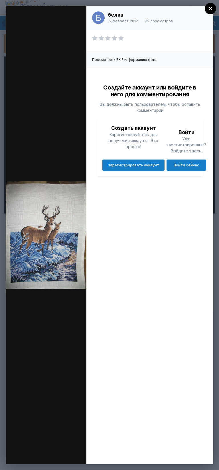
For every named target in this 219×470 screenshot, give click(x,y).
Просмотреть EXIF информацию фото (124, 59)
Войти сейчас (186, 165)
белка (115, 15)
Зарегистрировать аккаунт (133, 165)
